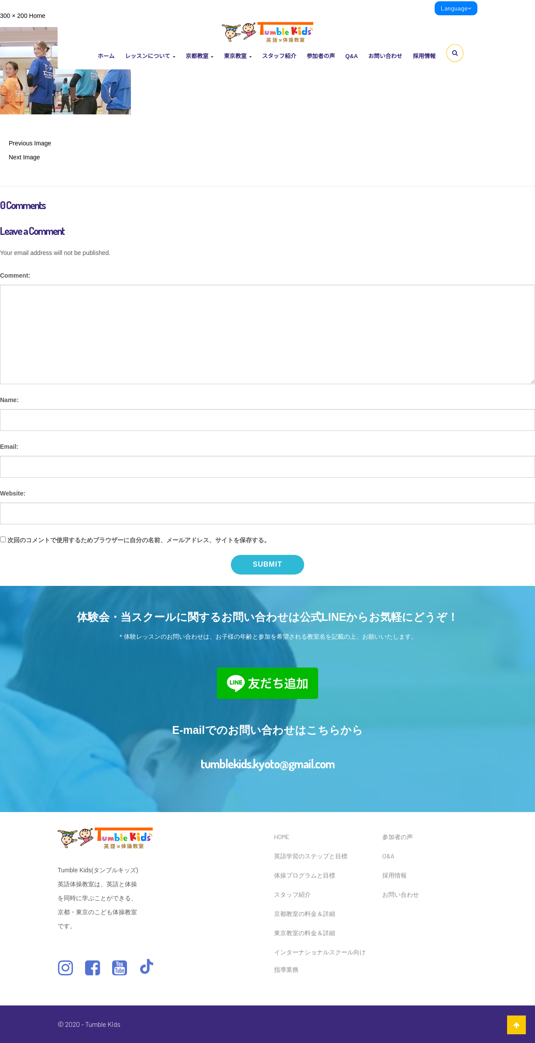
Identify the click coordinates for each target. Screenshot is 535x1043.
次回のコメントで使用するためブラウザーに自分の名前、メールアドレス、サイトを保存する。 (138, 540)
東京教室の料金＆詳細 (304, 932)
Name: (9, 399)
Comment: (15, 275)
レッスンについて (150, 56)
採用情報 (424, 56)
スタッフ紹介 (279, 56)
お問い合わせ (385, 56)
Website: (12, 493)
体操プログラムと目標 (304, 875)
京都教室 (199, 56)
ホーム (106, 56)
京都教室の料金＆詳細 (304, 913)
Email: (9, 446)
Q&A (351, 56)
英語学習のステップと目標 (310, 856)
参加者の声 (320, 56)
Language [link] (456, 8)
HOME (281, 836)
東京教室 (238, 56)
